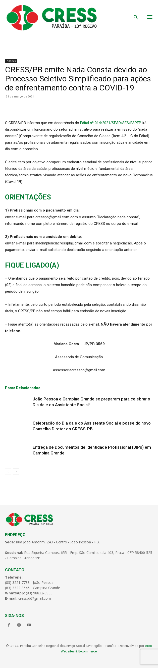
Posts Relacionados (22, 388)
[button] (136, 18)
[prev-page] (8, 472)
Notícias (11, 61)
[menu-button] (150, 17)
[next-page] (16, 472)
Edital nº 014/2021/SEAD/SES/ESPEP (110, 123)
